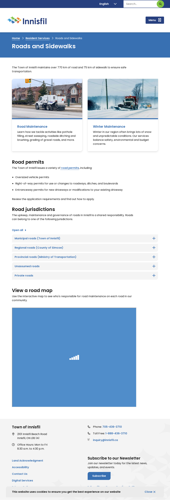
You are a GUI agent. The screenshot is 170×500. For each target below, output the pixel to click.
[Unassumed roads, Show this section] (85, 266)
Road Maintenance (32, 126)
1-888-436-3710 (116, 433)
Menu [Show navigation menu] (152, 20)
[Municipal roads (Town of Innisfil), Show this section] (85, 238)
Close (148, 492)
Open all (17, 230)
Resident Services (38, 38)
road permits (69, 168)
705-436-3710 (112, 427)
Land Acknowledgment (27, 461)
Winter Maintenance (109, 126)
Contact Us (19, 474)
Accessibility (20, 467)
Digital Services (22, 480)
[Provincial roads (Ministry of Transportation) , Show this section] (85, 257)
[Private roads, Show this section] (85, 276)
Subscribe (99, 476)
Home (16, 38)
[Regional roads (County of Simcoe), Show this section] (85, 248)
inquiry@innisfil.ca (105, 440)
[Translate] (108, 4)
